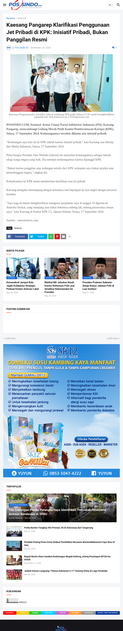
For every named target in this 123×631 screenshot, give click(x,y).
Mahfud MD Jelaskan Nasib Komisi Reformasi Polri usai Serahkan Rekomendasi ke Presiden (59, 287)
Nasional (21, 18)
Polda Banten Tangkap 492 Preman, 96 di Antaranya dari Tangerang (58, 527)
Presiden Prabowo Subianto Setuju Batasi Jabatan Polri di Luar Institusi (98, 285)
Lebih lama (112, 338)
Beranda (10, 18)
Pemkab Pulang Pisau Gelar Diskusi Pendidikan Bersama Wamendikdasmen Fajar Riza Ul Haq (69, 543)
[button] (4, 5)
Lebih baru (10, 338)
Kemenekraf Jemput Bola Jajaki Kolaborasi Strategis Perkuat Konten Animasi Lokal (22, 285)
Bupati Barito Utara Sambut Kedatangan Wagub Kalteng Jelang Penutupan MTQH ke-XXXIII (67, 558)
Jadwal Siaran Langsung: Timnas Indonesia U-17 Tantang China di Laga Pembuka (65, 571)
